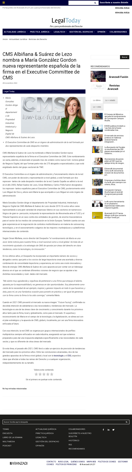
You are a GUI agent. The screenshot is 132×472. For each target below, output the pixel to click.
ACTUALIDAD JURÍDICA (46, 429)
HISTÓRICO (74, 440)
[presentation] (97, 100)
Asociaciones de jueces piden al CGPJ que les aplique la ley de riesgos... (115, 161)
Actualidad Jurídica (18, 39)
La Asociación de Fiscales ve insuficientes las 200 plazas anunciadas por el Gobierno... (115, 150)
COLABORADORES (77, 429)
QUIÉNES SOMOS (78, 462)
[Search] (95, 3)
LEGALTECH (41, 437)
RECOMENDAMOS (77, 448)
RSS (70, 444)
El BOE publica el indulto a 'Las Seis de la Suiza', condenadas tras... (115, 128)
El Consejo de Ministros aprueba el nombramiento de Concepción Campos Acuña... (115, 117)
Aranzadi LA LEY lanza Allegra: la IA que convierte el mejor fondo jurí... (115, 215)
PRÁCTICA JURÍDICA (44, 433)
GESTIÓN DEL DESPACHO (47, 441)
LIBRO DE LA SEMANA (12, 437)
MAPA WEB (91, 462)
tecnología (58, 355)
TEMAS (6, 429)
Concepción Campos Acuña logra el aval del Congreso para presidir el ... (114, 193)
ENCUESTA (7, 433)
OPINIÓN (40, 445)
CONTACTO (51, 462)
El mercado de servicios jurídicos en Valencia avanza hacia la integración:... (114, 139)
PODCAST (7, 445)
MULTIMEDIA (9, 441)
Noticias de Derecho (38, 39)
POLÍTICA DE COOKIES (107, 462)
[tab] (97, 100)
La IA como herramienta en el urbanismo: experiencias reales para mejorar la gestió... (114, 205)
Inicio (5, 39)
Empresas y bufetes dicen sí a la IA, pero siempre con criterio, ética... (115, 182)
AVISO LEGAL (63, 462)
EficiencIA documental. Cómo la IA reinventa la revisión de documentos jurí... (114, 172)
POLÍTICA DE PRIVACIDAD (66, 464)
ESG (69, 355)
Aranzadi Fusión (118, 76)
